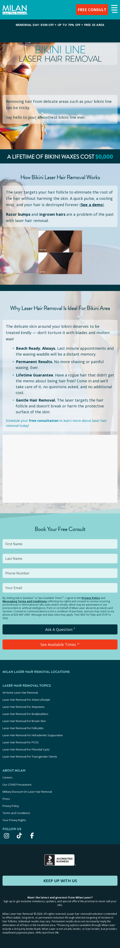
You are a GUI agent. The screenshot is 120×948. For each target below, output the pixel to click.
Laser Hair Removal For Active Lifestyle (26, 700)
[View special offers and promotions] (60, 30)
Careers (8, 777)
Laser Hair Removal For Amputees (24, 707)
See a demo (92, 204)
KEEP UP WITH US (60, 880)
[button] (113, 9)
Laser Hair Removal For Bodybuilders (25, 714)
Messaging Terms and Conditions (25, 601)
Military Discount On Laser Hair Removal (27, 792)
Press (6, 799)
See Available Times (60, 644)
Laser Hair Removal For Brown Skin (24, 721)
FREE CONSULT (92, 9)
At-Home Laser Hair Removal (20, 692)
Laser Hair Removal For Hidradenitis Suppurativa (33, 735)
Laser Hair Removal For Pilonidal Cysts (26, 749)
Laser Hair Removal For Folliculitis (23, 728)
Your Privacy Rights (14, 820)
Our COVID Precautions (17, 784)
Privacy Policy (90, 598)
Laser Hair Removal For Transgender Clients (30, 756)
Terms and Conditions (16, 813)
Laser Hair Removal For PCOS (21, 742)
